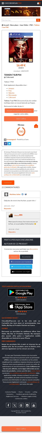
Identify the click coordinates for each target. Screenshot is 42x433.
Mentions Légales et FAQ (28, 396)
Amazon (11, 88)
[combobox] (21, 20)
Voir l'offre (21, 428)
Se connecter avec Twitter (21, 267)
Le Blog (35, 392)
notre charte (15, 165)
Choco (18, 215)
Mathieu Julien (15, 194)
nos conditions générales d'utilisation (23, 373)
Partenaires (10, 394)
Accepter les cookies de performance (19, 111)
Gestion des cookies (21, 398)
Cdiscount (12, 97)
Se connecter (26, 257)
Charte (20, 392)
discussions (34, 249)
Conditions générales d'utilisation (26, 394)
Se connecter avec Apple (21, 272)
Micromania (12, 95)
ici (23, 106)
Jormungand (10, 139)
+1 (36, 127)
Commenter (8, 183)
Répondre (7, 208)
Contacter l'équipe (10, 392)
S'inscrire (14, 257)
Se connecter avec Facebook (21, 262)
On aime (27, 392)
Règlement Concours (12, 396)
